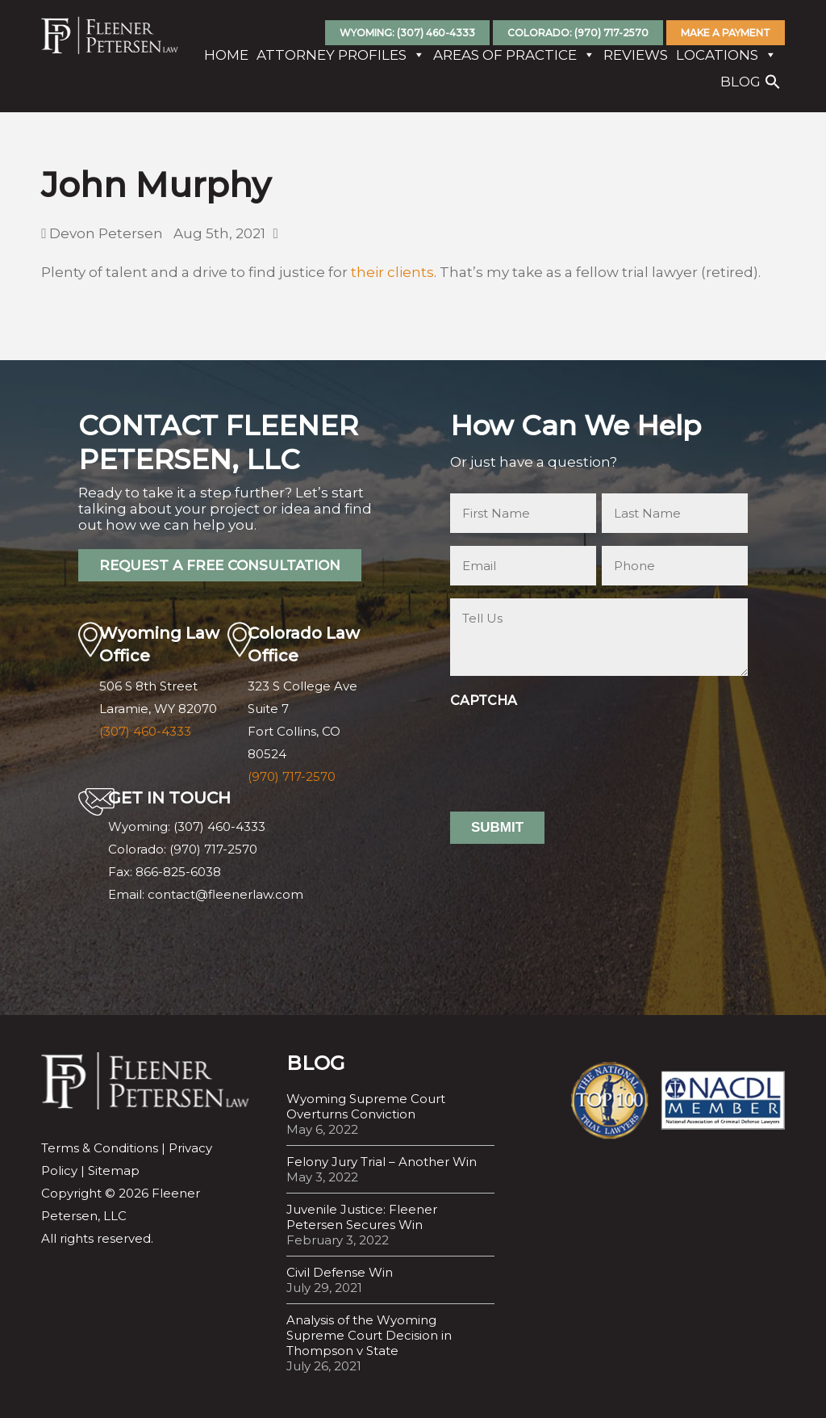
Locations (726, 56)
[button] (773, 87)
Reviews (635, 56)
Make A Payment (725, 33)
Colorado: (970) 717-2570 (578, 33)
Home (226, 56)
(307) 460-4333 (145, 731)
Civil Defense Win (339, 1272)
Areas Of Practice (514, 56)
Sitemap (114, 1170)
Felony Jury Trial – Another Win (381, 1161)
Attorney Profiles (341, 56)
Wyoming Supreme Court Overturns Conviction (365, 1106)
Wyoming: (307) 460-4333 (407, 33)
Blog (740, 83)
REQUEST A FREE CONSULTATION (219, 565)
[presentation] (572, 746)
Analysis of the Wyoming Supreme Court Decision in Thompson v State (369, 1335)
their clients (392, 272)
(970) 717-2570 (292, 776)
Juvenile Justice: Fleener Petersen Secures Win (361, 1217)
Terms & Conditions (99, 1148)
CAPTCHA (483, 700)
